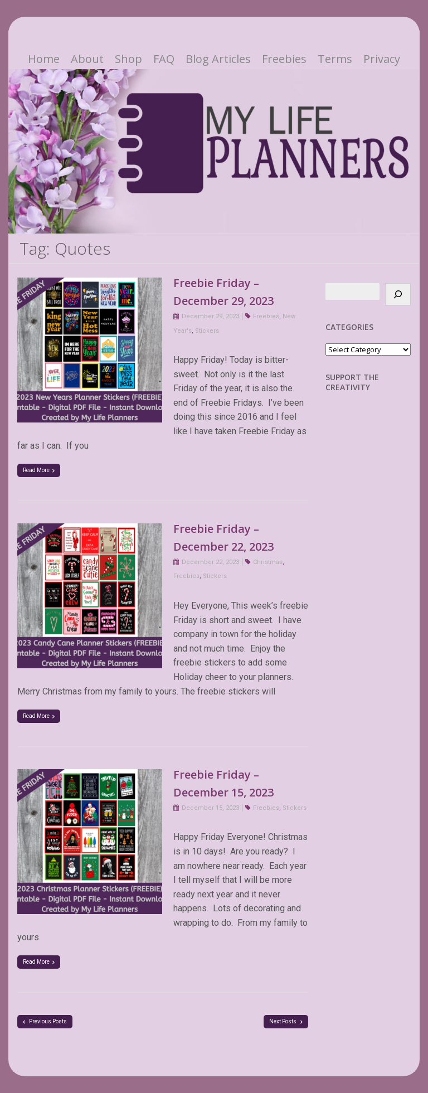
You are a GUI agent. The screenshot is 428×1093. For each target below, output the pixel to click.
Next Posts (286, 1021)
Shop (128, 59)
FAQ (163, 59)
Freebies (284, 59)
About (87, 59)
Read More (39, 470)
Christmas (268, 562)
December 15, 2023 (210, 808)
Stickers (207, 330)
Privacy (381, 59)
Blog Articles (218, 59)
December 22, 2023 (210, 562)
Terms (335, 59)
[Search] (398, 294)
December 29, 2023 (210, 316)
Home (44, 59)
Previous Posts (45, 1021)
